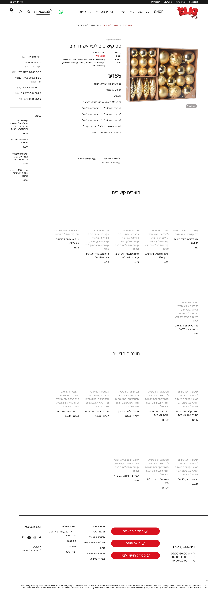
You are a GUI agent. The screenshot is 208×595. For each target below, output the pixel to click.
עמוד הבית (127, 25)
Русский (43, 12)
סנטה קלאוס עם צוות (68, 411)
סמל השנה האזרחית (29, 72)
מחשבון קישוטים (97, 537)
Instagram (180, 2)
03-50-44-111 (16, 2)
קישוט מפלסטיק (98, 65)
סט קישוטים (91, 62)
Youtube (168, 2)
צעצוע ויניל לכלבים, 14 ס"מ (19, 141)
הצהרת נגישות (97, 558)
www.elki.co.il (29, 588)
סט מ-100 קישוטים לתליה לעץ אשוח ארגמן (19, 173)
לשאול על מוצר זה (110, 162)
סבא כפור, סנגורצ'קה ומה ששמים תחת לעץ (186, 399)
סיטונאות (71, 540)
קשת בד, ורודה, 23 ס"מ (126, 475)
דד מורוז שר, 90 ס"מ (187, 479)
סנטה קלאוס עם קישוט (97, 411)
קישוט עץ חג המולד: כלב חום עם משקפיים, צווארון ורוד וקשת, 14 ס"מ (19, 124)
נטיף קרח (101, 62)
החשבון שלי (99, 526)
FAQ (102, 547)
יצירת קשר (71, 551)
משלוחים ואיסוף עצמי (94, 542)
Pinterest (155, 2)
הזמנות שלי (99, 531)
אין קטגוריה (34, 56)
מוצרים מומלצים (68, 526)
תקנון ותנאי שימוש (96, 553)
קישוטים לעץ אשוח (110, 25)
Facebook (193, 2)
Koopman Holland (113, 39)
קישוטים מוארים (32, 98)
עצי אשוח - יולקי (32, 87)
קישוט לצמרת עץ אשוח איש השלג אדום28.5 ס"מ (20, 157)
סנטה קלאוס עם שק (128, 411)
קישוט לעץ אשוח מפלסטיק (73, 62)
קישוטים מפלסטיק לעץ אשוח (75, 59)
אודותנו (72, 546)
